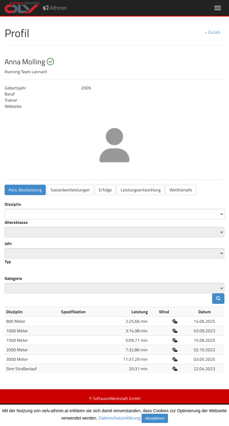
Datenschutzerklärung (119, 418)
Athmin (55, 8)
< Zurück (212, 32)
